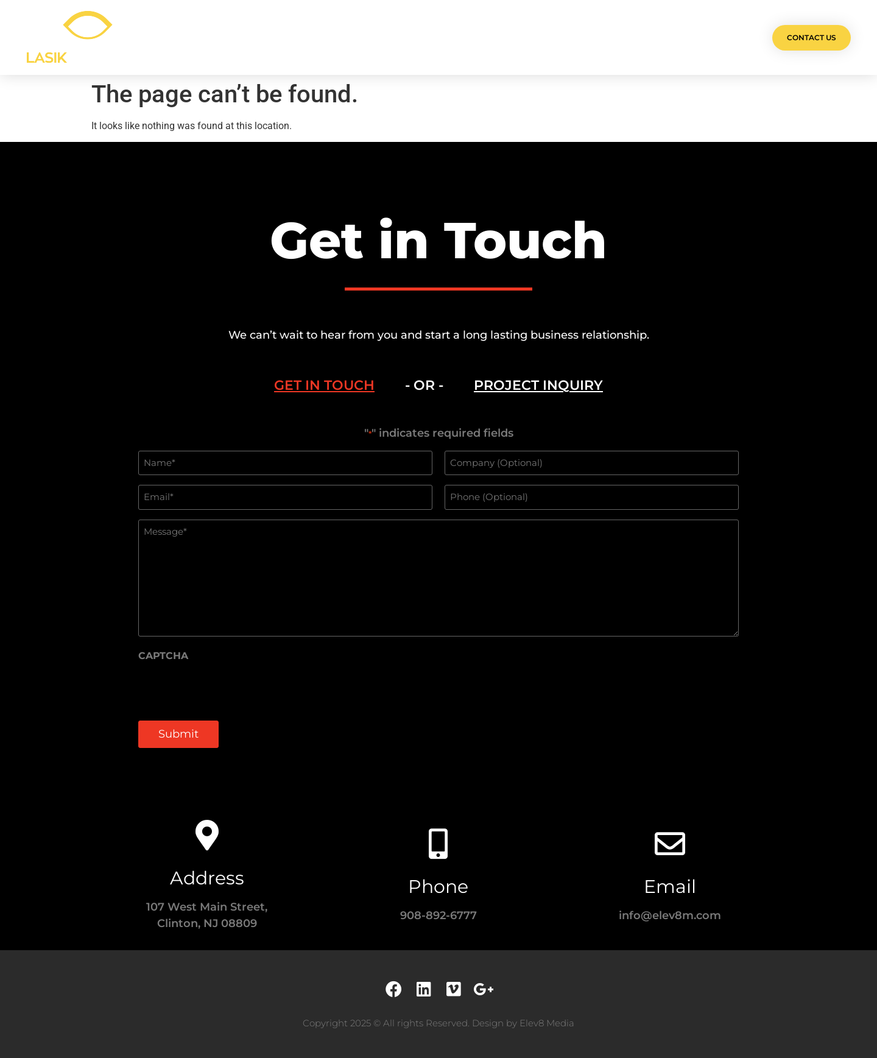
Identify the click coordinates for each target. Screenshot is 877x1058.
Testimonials (514, 37)
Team (451, 37)
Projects (333, 37)
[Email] (670, 843)
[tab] (324, 385)
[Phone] (438, 843)
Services (397, 37)
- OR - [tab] (424, 385)
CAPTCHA (163, 656)
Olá (281, 37)
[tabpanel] (438, 593)
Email (670, 886)
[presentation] (230, 689)
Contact (585, 37)
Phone (438, 886)
